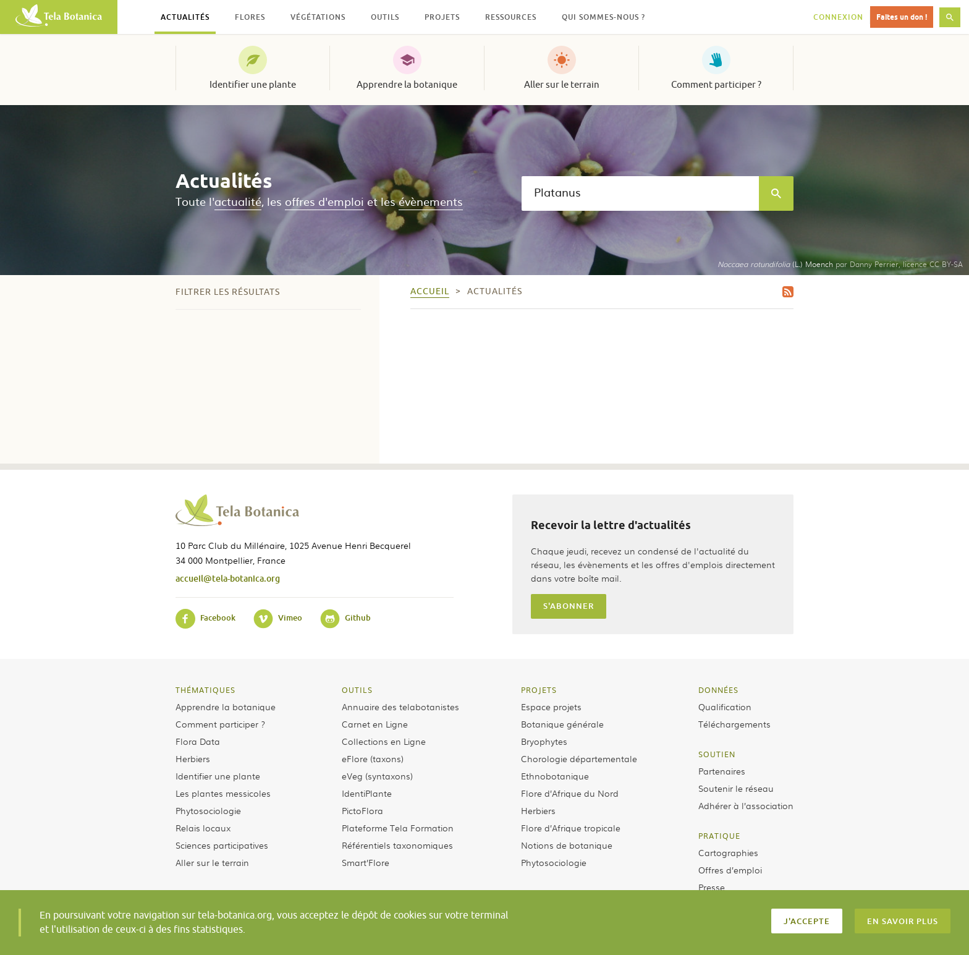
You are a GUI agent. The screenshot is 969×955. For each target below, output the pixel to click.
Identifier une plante (252, 84)
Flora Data (198, 741)
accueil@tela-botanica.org (228, 578)
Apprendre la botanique (407, 84)
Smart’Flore (365, 862)
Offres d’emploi (730, 870)
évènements (431, 201)
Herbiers (193, 758)
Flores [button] (250, 17)
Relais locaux (203, 827)
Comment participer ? (716, 84)
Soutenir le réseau (736, 788)
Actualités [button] (185, 17)
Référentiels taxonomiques (397, 845)
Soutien (716, 754)
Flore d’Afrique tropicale (570, 827)
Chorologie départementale (579, 758)
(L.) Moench (775, 264)
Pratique (719, 835)
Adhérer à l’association (745, 805)
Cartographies (728, 852)
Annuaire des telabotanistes (400, 706)
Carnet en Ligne (375, 724)
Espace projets (551, 706)
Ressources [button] (510, 17)
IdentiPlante (367, 793)
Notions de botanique (566, 845)
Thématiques (205, 689)
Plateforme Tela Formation (398, 827)
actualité (237, 201)
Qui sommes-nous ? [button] (603, 17)
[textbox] (640, 193)
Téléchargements (734, 724)
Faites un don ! (901, 17)
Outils (357, 689)
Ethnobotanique (555, 776)
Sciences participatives (222, 845)
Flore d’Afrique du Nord (570, 793)
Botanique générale (562, 724)
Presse (711, 887)
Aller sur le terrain (561, 84)
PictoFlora (362, 810)
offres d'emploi (324, 201)
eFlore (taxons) (373, 758)
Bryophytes (544, 741)
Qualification (724, 706)
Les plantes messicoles (223, 793)
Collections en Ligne (384, 741)
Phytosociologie (208, 810)
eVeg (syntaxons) (377, 776)
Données (718, 689)
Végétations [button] (317, 17)
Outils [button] (385, 17)
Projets (539, 689)
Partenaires (721, 771)
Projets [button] (442, 17)
